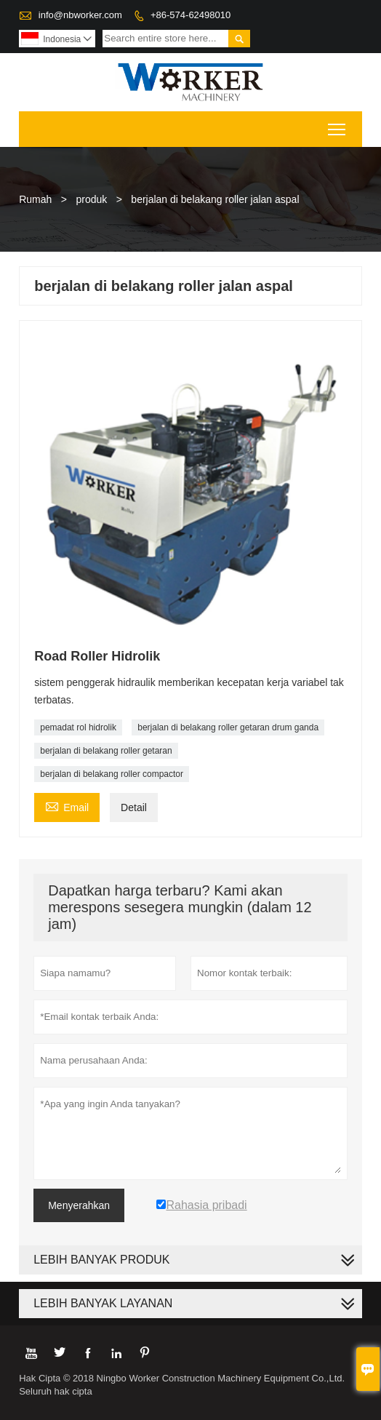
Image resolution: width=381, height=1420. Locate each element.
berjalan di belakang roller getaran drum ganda (227, 727)
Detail (134, 807)
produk (91, 199)
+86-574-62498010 (190, 14)
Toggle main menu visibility (338, 125)
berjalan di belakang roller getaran (106, 751)
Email (67, 805)
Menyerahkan (79, 1205)
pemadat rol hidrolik (78, 727)
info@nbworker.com (80, 14)
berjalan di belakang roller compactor (111, 774)
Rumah (35, 199)
